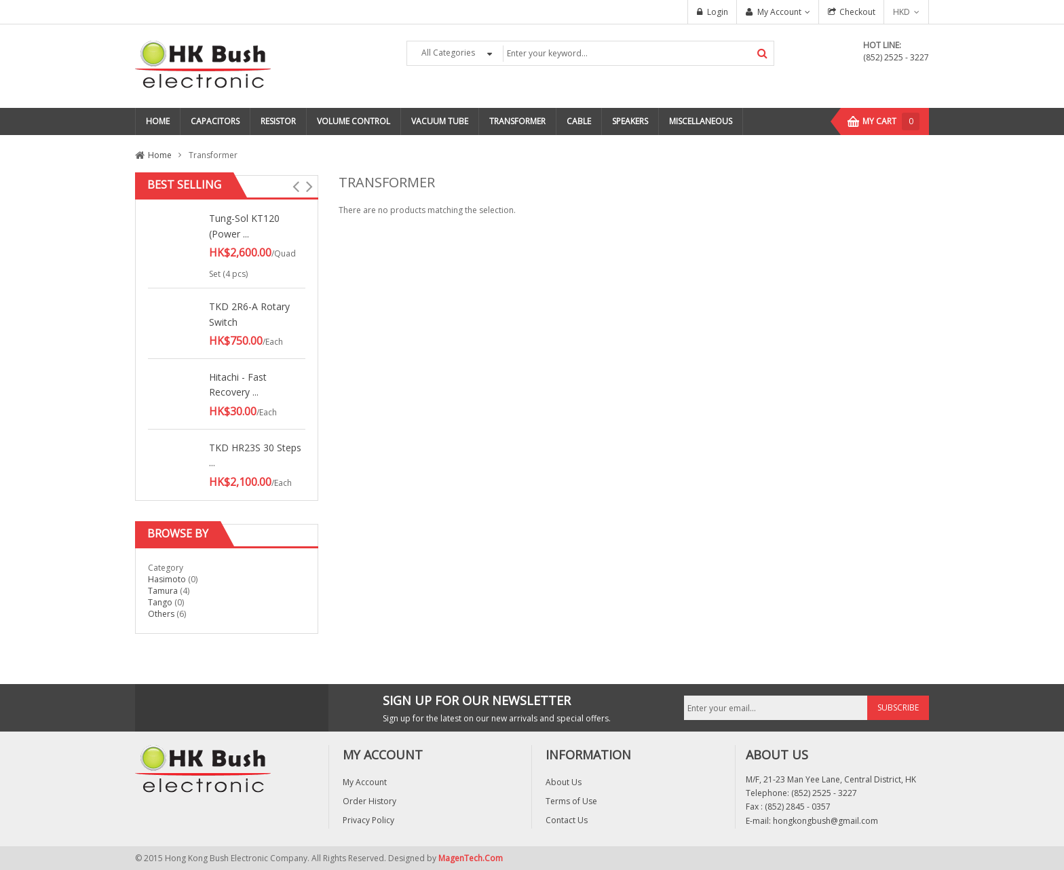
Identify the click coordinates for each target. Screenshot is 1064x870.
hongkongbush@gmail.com (825, 821)
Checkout (857, 12)
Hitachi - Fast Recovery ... (238, 384)
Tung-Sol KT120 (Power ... (244, 226)
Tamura (163, 591)
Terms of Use (571, 801)
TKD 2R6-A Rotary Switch (249, 314)
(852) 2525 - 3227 (896, 57)
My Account (779, 12)
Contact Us (567, 820)
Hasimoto (167, 579)
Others (161, 614)
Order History (369, 801)
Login (717, 12)
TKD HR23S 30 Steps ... (255, 455)
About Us (564, 782)
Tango (160, 602)
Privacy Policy (368, 820)
